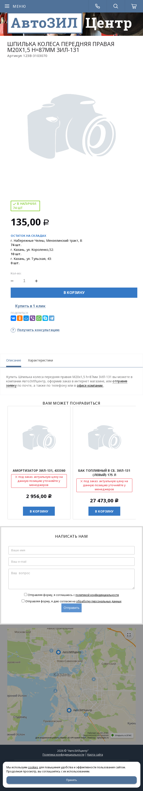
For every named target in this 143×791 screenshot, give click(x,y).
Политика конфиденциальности (63, 755)
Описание (13, 360)
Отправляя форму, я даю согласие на (73, 601)
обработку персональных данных (98, 601)
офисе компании (90, 385)
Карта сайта (95, 755)
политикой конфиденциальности (97, 595)
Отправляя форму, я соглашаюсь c (73, 595)
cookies (33, 767)
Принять (71, 780)
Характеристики (40, 360)
